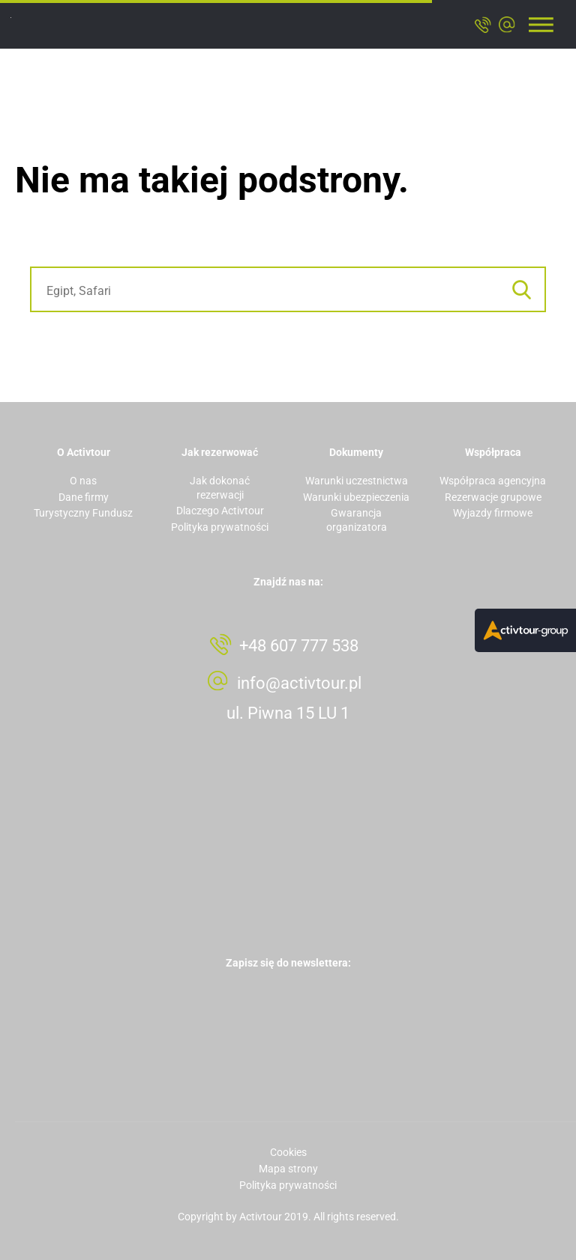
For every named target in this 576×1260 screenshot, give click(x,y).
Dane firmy (83, 497)
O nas (83, 481)
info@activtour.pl (299, 683)
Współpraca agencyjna (493, 481)
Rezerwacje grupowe (493, 497)
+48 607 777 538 (298, 645)
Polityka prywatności (219, 527)
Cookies (288, 1152)
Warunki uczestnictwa (356, 481)
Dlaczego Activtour (220, 511)
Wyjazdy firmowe (492, 513)
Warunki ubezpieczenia (356, 497)
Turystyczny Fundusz (83, 513)
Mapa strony (288, 1169)
